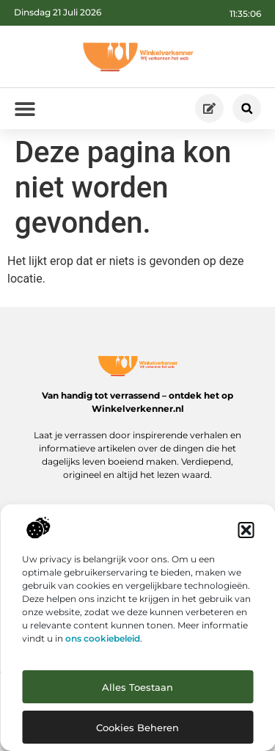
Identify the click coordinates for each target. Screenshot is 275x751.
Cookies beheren (137, 727)
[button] (245, 530)
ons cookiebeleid (102, 638)
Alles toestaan (137, 687)
